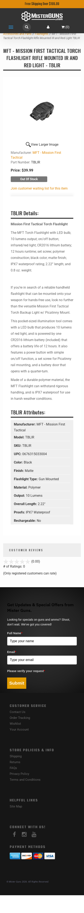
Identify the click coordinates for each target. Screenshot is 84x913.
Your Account (19, 729)
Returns (15, 762)
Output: (20, 496)
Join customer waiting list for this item (39, 188)
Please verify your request (26, 671)
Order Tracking (20, 718)
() (65, 27)
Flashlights (41, 34)
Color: (19, 462)
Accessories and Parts (17, 34)
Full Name (14, 633)
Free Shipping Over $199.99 (42, 4)
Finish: (19, 471)
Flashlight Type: (26, 479)
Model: (19, 437)
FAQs (13, 768)
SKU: (18, 446)
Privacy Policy (19, 774)
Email (11, 652)
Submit (16, 683)
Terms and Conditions (25, 780)
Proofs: (20, 512)
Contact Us (17, 712)
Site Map (16, 806)
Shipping (16, 756)
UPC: (18, 454)
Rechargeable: (25, 521)
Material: (21, 487)
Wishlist (15, 724)
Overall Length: (26, 504)
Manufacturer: (25, 424)
